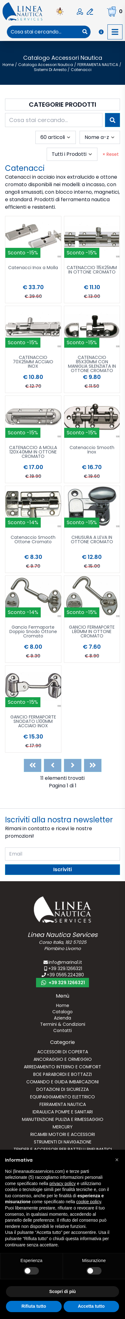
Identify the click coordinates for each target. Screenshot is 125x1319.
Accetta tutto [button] (91, 1306)
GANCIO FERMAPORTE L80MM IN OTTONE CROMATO (92, 632)
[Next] (72, 765)
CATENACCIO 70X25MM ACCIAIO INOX (33, 362)
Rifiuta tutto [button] (33, 1306)
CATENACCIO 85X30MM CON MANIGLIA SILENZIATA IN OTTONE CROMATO (92, 364)
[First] (32, 765)
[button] (117, 1160)
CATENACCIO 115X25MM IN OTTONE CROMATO (92, 270)
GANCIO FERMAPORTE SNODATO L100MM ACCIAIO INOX (33, 722)
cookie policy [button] (88, 1201)
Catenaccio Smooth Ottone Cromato (33, 540)
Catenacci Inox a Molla (33, 268)
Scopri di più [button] (62, 1291)
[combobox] (43, 32)
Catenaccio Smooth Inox (92, 450)
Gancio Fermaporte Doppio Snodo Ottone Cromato (33, 632)
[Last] (93, 765)
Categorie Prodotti (62, 104)
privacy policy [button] (62, 1183)
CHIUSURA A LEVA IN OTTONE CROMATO (92, 540)
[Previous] (52, 765)
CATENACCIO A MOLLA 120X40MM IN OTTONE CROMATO (33, 452)
